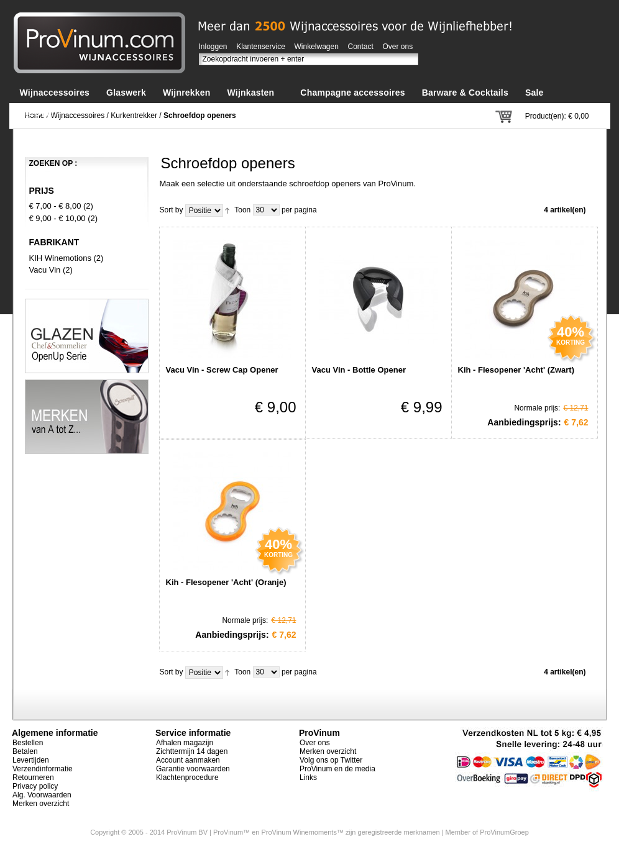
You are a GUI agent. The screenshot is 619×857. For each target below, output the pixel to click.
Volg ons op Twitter (331, 760)
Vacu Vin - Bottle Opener (359, 369)
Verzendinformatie (42, 768)
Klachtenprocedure (187, 777)
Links (308, 777)
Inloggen (213, 46)
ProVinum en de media (337, 768)
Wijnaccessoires (78, 115)
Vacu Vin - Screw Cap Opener (222, 369)
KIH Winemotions (60, 258)
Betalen (25, 751)
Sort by (171, 210)
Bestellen (27, 742)
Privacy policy (35, 786)
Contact (361, 46)
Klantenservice (260, 46)
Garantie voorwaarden (193, 768)
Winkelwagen (317, 46)
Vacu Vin (45, 269)
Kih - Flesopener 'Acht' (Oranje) (226, 582)
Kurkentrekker (134, 115)
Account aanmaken (188, 760)
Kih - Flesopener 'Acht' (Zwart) (516, 369)
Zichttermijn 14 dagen (191, 751)
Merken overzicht (40, 803)
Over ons (398, 46)
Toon (242, 210)
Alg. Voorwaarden (41, 795)
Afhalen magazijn (184, 742)
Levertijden (30, 760)
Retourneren (33, 777)
